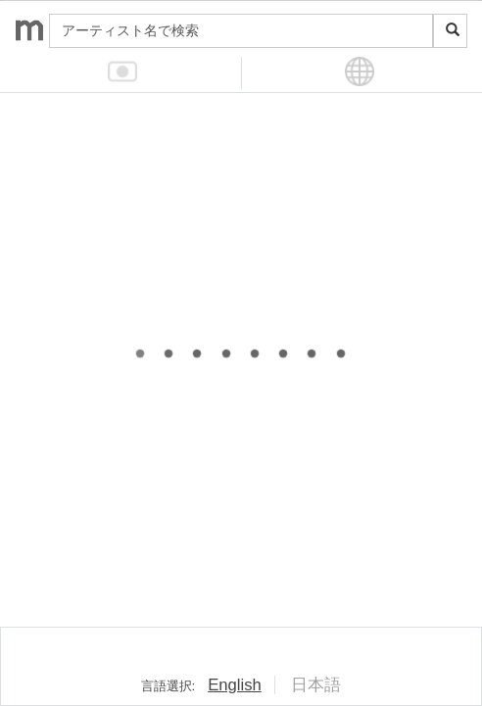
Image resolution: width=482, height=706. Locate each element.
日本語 (316, 685)
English (235, 685)
